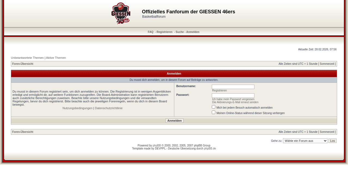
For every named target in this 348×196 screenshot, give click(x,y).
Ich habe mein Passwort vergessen (233, 99)
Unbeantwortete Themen (27, 57)
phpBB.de (210, 148)
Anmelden (192, 31)
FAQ (151, 31)
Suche (180, 31)
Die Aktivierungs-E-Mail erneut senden (235, 102)
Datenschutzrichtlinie (109, 108)
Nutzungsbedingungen (77, 108)
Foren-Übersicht (22, 63)
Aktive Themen (56, 57)
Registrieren (164, 31)
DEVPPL (160, 148)
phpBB (157, 145)
